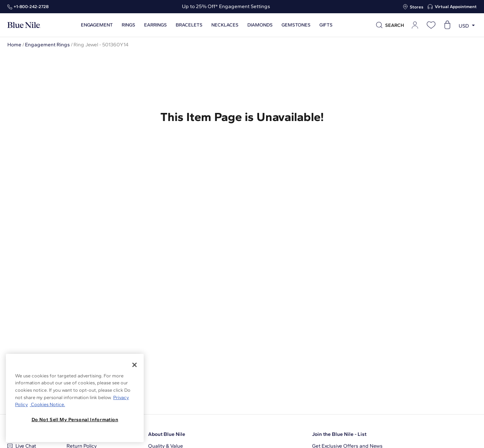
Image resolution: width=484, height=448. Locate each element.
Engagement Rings (47, 45)
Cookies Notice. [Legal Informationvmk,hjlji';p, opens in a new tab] (47, 404)
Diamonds (260, 25)
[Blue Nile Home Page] (23, 25)
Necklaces (225, 25)
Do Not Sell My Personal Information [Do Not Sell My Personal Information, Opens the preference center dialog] (75, 419)
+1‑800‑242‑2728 (31, 6)
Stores (416, 7)
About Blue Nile (166, 434)
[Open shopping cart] (447, 25)
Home (14, 45)
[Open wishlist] (431, 25)
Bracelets (189, 25)
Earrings (155, 25)
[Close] (134, 365)
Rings (128, 25)
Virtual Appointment (456, 6)
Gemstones (296, 25)
